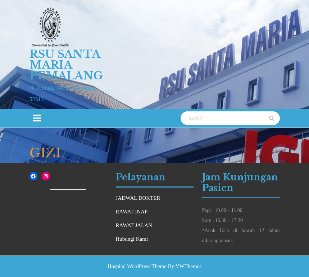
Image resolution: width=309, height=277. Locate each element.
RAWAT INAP (132, 211)
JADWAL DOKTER (138, 198)
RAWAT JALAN (134, 225)
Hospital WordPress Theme (137, 266)
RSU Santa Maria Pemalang (66, 64)
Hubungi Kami (132, 239)
